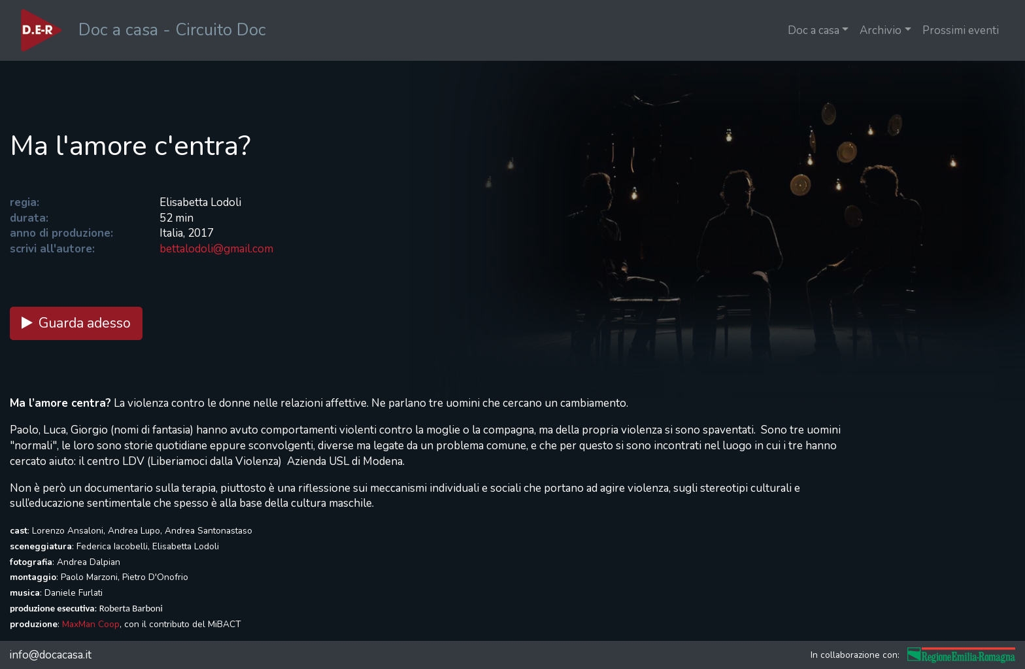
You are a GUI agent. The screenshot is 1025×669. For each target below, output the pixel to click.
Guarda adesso (76, 323)
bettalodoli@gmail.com (216, 248)
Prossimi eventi (960, 30)
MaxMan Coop (91, 624)
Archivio (880, 30)
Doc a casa (813, 30)
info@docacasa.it (50, 654)
